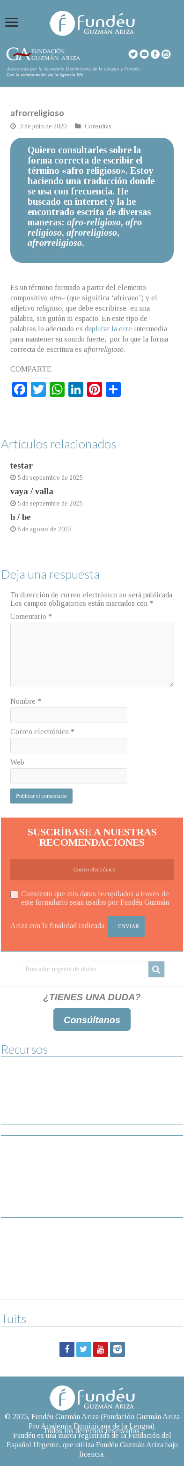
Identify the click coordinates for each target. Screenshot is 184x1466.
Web (17, 762)
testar (21, 465)
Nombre (25, 701)
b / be (20, 517)
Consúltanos (92, 1020)
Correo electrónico (42, 732)
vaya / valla (31, 491)
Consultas (98, 126)
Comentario (31, 616)
